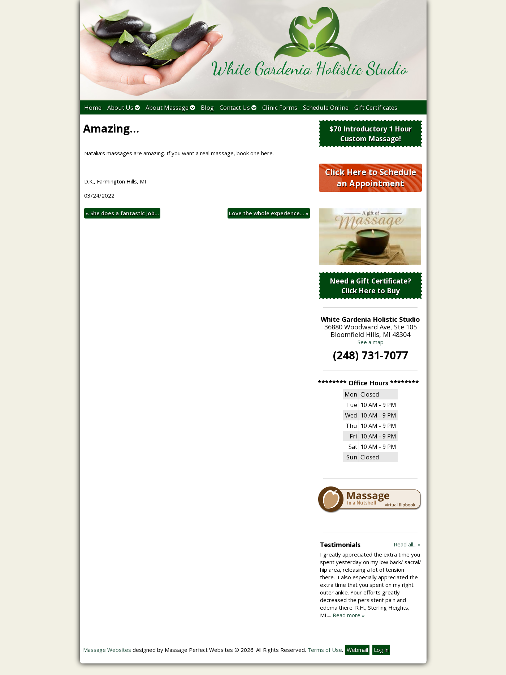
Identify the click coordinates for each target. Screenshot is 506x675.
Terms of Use (324, 649)
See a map (371, 342)
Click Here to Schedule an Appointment (370, 177)
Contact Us (238, 107)
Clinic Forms (279, 107)
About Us (123, 107)
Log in (381, 649)
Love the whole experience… (268, 213)
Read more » (349, 615)
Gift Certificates (375, 107)
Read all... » (407, 544)
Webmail (357, 649)
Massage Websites (107, 649)
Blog (207, 107)
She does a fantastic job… (122, 213)
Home (92, 107)
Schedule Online (326, 107)
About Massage (170, 107)
